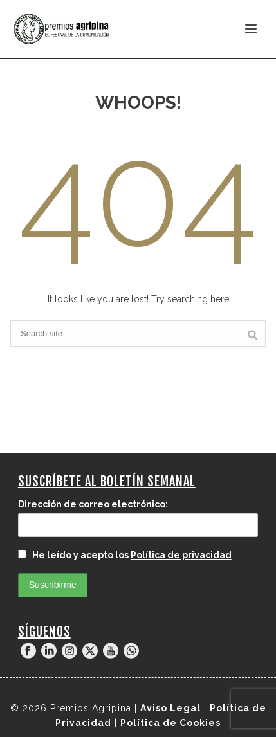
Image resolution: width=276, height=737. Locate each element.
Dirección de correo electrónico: (93, 504)
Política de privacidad (181, 555)
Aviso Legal (170, 708)
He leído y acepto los (125, 555)
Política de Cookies (170, 723)
